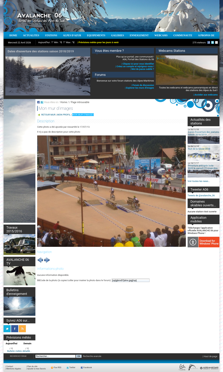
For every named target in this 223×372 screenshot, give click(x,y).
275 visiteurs (199, 42)
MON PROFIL (63, 114)
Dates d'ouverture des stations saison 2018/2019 (203, 133)
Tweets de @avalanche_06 (201, 195)
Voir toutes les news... (199, 181)
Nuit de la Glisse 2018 (199, 148)
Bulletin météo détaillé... (19, 351)
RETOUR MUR (48, 114)
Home (63, 102)
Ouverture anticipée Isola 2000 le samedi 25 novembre (203, 167)
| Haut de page (210, 356)
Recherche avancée (92, 356)
